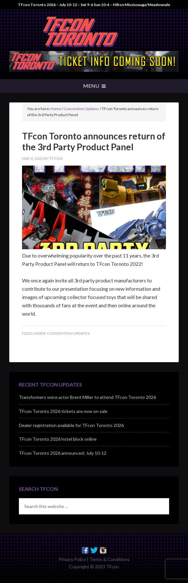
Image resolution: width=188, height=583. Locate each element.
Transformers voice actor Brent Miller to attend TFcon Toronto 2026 (87, 397)
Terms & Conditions (109, 559)
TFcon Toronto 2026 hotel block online (58, 439)
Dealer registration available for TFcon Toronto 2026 (71, 425)
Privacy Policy (72, 559)
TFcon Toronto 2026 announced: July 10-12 (62, 453)
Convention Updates (68, 333)
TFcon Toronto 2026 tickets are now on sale (63, 411)
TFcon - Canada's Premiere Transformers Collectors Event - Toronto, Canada (93, 32)
